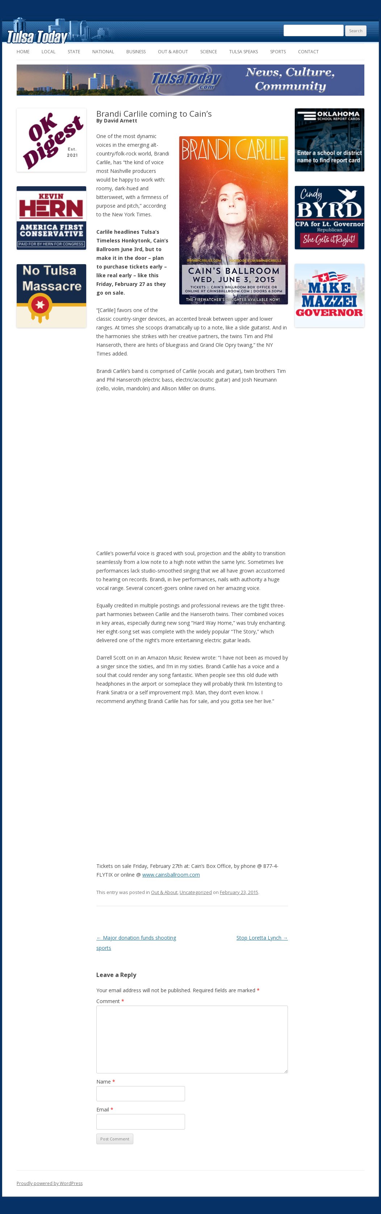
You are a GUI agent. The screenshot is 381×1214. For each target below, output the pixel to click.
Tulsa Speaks (243, 52)
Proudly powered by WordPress (50, 1183)
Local (48, 52)
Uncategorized (196, 892)
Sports (278, 52)
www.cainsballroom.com (171, 874)
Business (136, 52)
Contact (308, 52)
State (74, 52)
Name (105, 1081)
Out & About (173, 52)
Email (104, 1109)
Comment (110, 1001)
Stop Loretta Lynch (262, 937)
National (103, 52)
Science (208, 52)
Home (23, 52)
